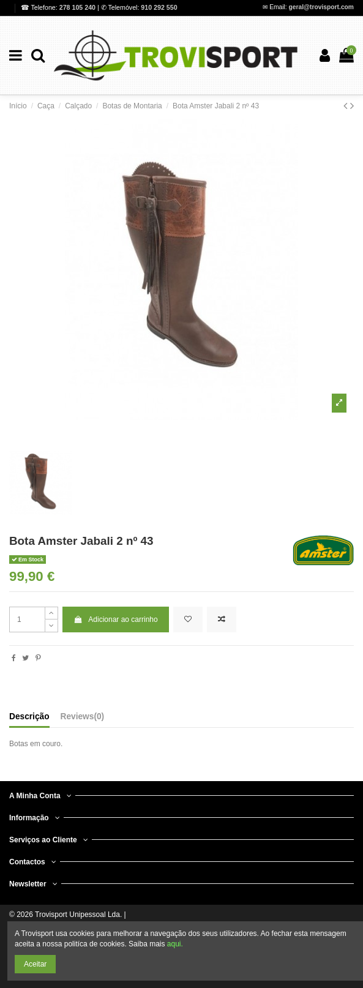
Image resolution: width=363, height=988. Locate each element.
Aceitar (35, 964)
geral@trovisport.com (321, 7)
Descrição (29, 716)
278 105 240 (78, 7)
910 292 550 (159, 7)
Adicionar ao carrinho (115, 619)
